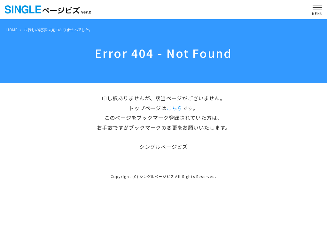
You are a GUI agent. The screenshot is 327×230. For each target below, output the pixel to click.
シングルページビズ (157, 176)
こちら (175, 108)
